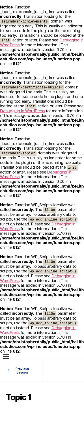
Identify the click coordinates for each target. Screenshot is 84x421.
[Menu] (6, 357)
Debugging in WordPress (22, 110)
